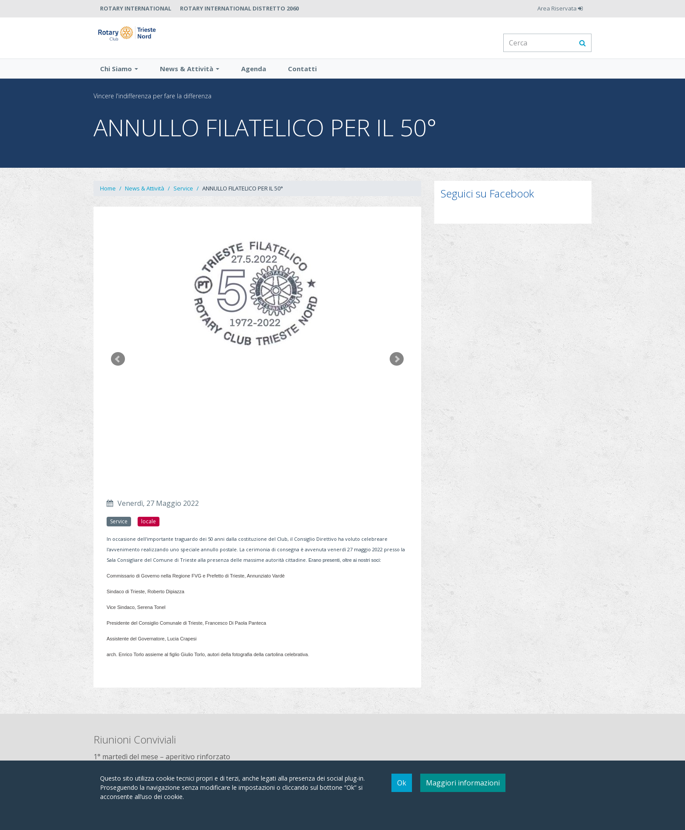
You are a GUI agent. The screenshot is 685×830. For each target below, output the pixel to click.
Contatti (302, 80)
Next (397, 370)
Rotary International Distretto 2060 (239, 8)
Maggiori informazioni (463, 783)
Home (108, 200)
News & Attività (189, 80)
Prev (118, 370)
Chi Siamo (119, 80)
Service (183, 200)
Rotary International (135, 8)
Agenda (253, 80)
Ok (401, 783)
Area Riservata (560, 8)
